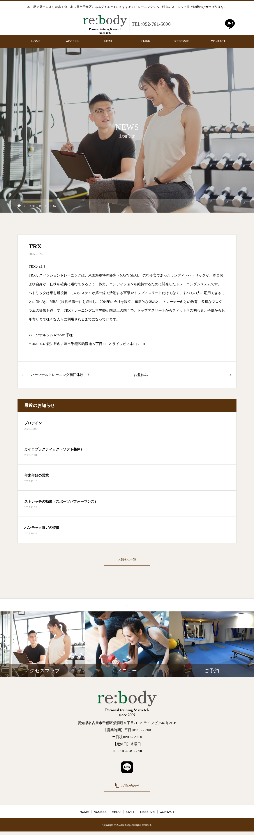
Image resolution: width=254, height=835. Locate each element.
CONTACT (218, 41)
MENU (108, 41)
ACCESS (72, 41)
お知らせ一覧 (127, 560)
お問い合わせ (127, 788)
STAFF (145, 41)
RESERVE (181, 41)
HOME (36, 41)
